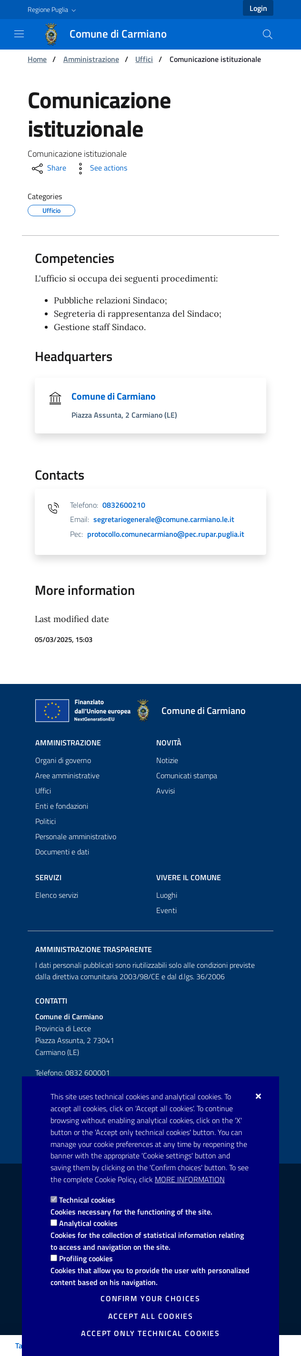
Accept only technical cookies (150, 1333)
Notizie (167, 760)
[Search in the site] (267, 34)
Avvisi (165, 790)
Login (258, 8)
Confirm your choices (150, 1298)
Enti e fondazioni (61, 806)
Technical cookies (87, 1199)
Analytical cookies (88, 1223)
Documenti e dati (62, 851)
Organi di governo (63, 760)
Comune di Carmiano (113, 396)
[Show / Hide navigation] (19, 34)
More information (190, 1179)
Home (37, 59)
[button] (53, 9)
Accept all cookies (150, 1316)
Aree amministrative (67, 775)
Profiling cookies (86, 1258)
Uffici (144, 59)
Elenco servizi (56, 895)
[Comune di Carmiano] (110, 34)
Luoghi (166, 895)
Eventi (166, 910)
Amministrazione (91, 59)
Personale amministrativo (75, 836)
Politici (45, 821)
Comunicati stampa (186, 775)
